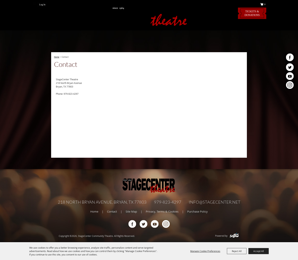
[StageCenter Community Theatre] (149, 16)
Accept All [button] (258, 251)
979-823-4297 (167, 202)
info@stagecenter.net (214, 202)
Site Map (131, 211)
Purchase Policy (197, 211)
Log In (42, 4)
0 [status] (265, 4)
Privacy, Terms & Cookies (162, 211)
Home (56, 57)
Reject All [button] (237, 251)
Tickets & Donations (252, 13)
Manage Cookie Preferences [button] (205, 251)
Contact (112, 211)
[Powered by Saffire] (234, 235)
